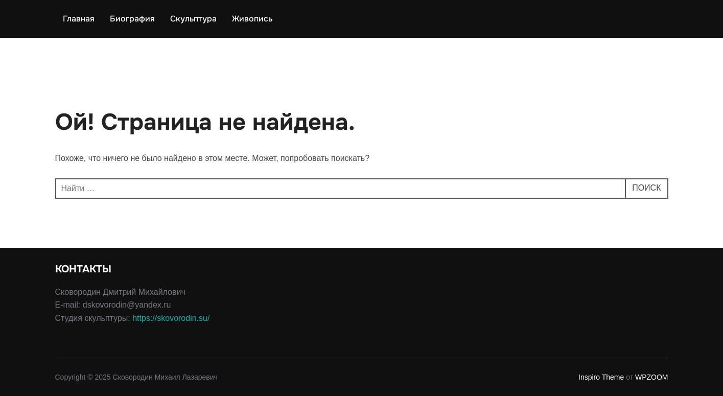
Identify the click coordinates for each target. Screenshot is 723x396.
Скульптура (193, 18)
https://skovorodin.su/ (170, 318)
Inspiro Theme (601, 377)
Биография (132, 18)
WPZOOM (651, 377)
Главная (79, 18)
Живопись (252, 18)
